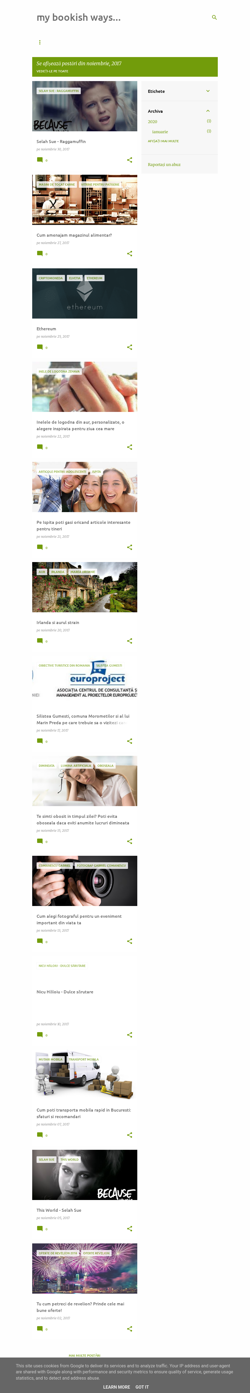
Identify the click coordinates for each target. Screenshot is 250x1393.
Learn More (116, 1387)
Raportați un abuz (164, 164)
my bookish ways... (79, 17)
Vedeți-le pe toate (52, 71)
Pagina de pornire (86, 42)
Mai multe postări (84, 1355)
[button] (129, 160)
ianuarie (160, 131)
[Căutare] (214, 17)
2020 (152, 121)
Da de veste (47, 42)
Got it (142, 1387)
